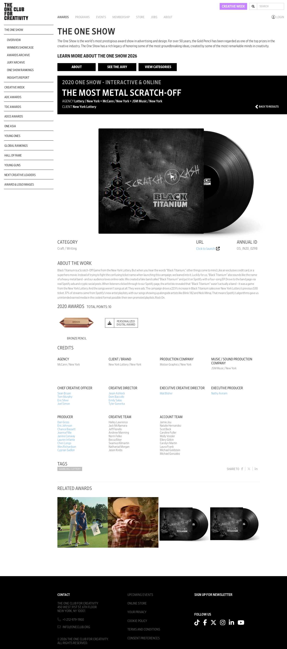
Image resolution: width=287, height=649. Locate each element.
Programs (82, 17)
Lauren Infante (66, 439)
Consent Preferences (143, 638)
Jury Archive (16, 62)
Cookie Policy (137, 621)
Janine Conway (66, 436)
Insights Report (18, 77)
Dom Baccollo (116, 396)
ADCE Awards (13, 116)
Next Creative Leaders (20, 175)
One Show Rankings (20, 70)
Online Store (137, 603)
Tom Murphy (64, 396)
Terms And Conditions (143, 629)
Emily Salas (115, 400)
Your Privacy (136, 612)
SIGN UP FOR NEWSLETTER (213, 595)
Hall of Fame (13, 155)
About (168, 17)
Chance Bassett (66, 429)
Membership (121, 17)
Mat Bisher (166, 393)
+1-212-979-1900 (73, 619)
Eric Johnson (64, 425)
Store (140, 17)
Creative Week (14, 87)
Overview (14, 40)
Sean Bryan (64, 393)
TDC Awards (12, 106)
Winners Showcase (20, 47)
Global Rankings (16, 145)
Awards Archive (18, 55)
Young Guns (12, 165)
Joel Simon (63, 403)
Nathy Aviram (219, 393)
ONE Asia (10, 126)
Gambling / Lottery (70, 469)
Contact (63, 594)
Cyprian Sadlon (66, 450)
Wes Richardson (66, 446)
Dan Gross (63, 422)
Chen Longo (64, 443)
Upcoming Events (140, 594)
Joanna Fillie (64, 432)
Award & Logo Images (19, 184)
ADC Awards (12, 97)
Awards (63, 17)
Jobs (154, 17)
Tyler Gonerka (117, 403)
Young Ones (12, 136)
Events (101, 17)
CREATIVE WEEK (233, 6)
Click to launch (208, 249)
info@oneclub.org (76, 627)
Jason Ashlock (117, 393)
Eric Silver (63, 400)
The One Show (13, 29)
